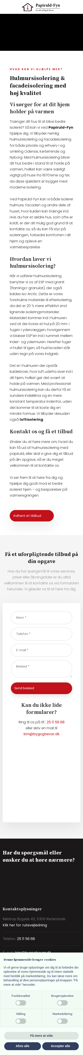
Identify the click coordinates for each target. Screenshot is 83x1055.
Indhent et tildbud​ (27, 516)
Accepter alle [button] (60, 1046)
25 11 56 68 (56, 722)
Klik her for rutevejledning (25, 925)
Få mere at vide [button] (41, 1035)
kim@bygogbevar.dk (41, 734)
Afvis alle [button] (22, 1046)
